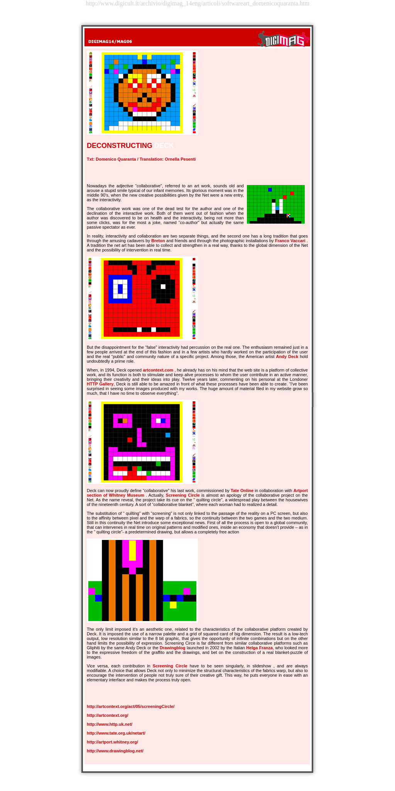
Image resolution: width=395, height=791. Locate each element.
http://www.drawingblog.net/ (115, 751)
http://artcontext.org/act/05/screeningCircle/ (130, 706)
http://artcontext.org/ (107, 715)
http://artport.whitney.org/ (112, 742)
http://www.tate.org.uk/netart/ (116, 733)
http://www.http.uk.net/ (109, 724)
